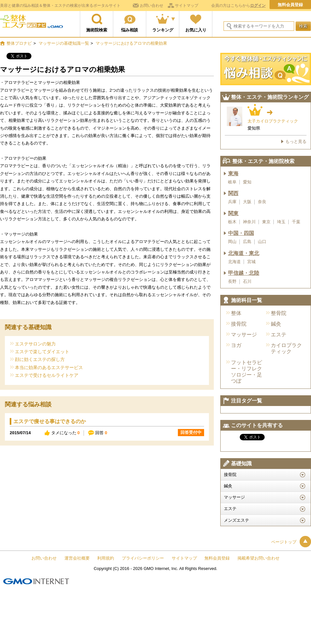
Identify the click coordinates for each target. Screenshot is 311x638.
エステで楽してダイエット (42, 351)
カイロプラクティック (286, 348)
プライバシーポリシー (143, 558)
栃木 (232, 221)
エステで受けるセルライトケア (46, 375)
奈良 (262, 201)
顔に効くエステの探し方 (40, 359)
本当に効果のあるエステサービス (49, 367)
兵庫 (232, 201)
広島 (247, 241)
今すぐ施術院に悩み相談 (265, 69)
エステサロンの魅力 (35, 343)
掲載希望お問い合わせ (258, 558)
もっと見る (295, 141)
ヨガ (236, 345)
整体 (236, 313)
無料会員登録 (290, 4)
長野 (232, 281)
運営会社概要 (77, 558)
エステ (278, 334)
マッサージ (244, 334)
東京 (266, 221)
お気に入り (195, 30)
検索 (303, 26)
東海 (233, 173)
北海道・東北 (243, 253)
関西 (233, 193)
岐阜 (232, 182)
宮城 (251, 261)
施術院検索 (96, 30)
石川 (247, 281)
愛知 (247, 182)
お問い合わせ (151, 5)
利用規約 (105, 558)
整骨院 (278, 313)
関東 (233, 213)
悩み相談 (129, 30)
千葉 (296, 221)
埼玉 (281, 221)
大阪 (247, 201)
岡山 (232, 241)
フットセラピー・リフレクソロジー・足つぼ (246, 372)
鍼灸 (276, 324)
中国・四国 (241, 233)
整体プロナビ (31, 24)
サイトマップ (186, 5)
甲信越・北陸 (243, 273)
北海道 (234, 261)
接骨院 (239, 324)
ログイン (258, 5)
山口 (262, 241)
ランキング (162, 30)
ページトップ (291, 541)
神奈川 (249, 221)
